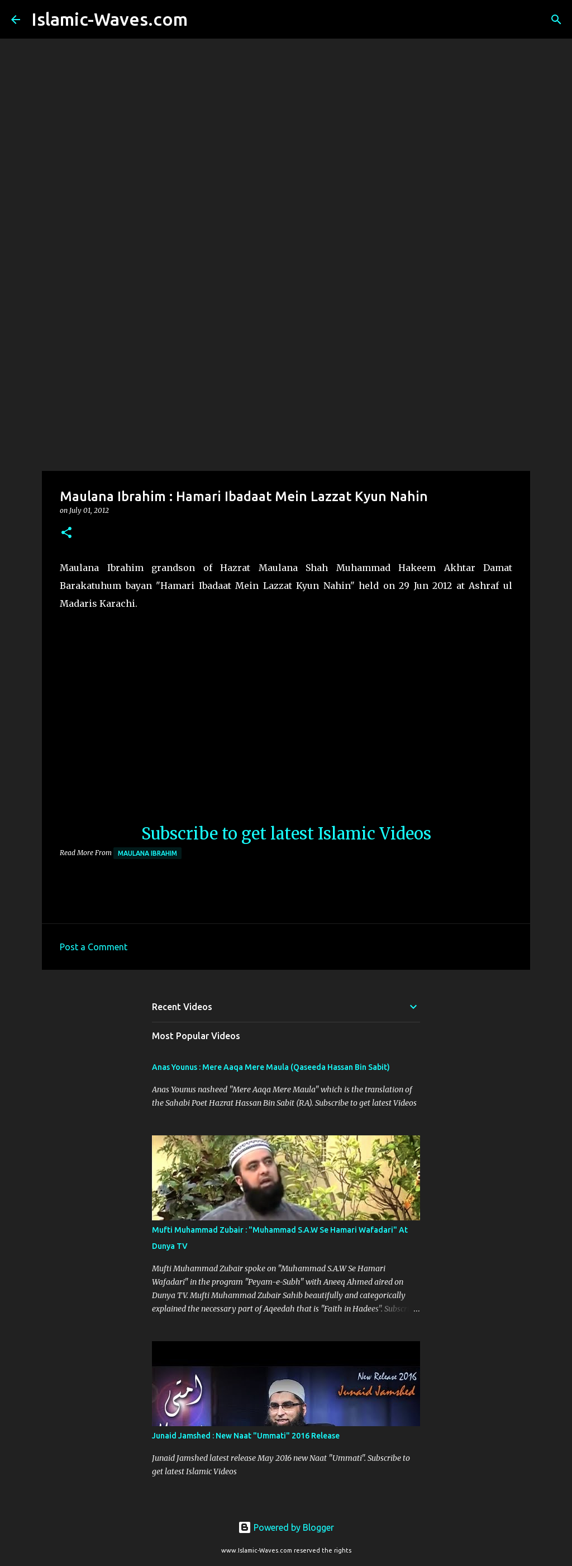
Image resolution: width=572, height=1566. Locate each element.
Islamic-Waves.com (109, 19)
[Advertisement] (286, 382)
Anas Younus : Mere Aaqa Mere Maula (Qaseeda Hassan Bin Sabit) (271, 1067)
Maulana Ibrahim (147, 853)
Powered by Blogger (286, 1527)
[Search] (203, 19)
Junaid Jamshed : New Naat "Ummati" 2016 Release (246, 1435)
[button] (66, 533)
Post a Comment (93, 947)
